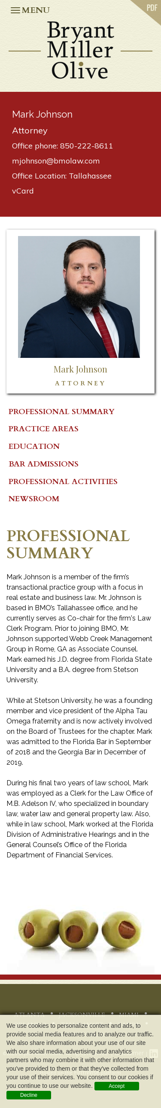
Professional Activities (63, 481)
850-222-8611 (86, 146)
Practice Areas (44, 429)
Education (34, 446)
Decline (28, 1095)
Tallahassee (90, 176)
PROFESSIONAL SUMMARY (62, 411)
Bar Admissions (44, 464)
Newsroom (34, 498)
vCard (23, 191)
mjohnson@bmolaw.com (56, 161)
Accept (117, 1086)
